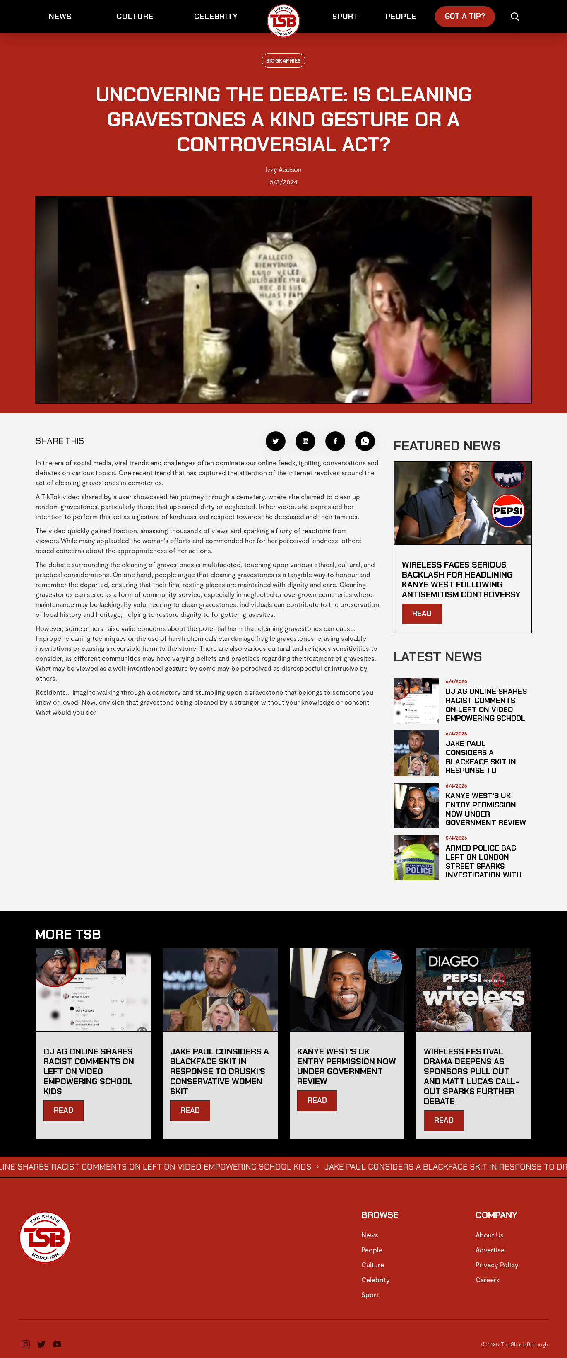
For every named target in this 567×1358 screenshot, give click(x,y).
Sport (370, 1294)
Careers (488, 1279)
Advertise (490, 1250)
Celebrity (375, 1279)
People (371, 1250)
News (369, 1235)
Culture (372, 1265)
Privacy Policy (497, 1265)
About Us (490, 1235)
